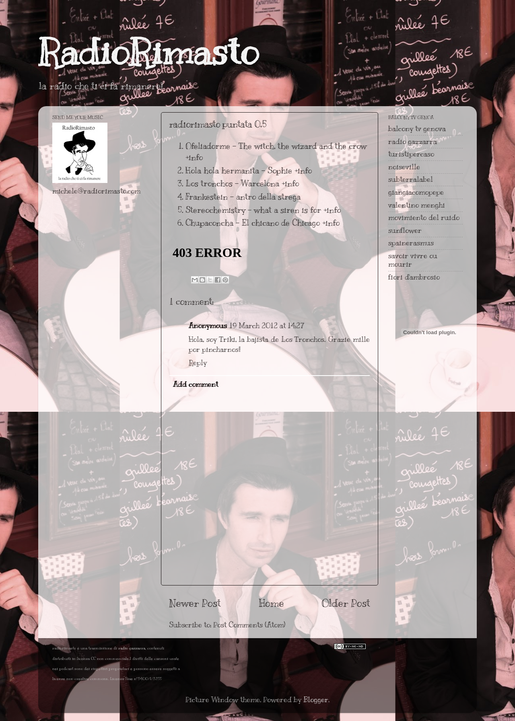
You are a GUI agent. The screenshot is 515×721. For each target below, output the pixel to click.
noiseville (404, 166)
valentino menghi (416, 205)
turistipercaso (411, 154)
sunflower (405, 230)
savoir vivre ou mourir (412, 260)
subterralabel (410, 179)
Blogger (315, 699)
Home (271, 603)
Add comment (195, 384)
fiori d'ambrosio (414, 277)
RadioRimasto (148, 51)
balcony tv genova (417, 128)
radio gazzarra (412, 141)
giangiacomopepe (416, 192)
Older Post (346, 603)
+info (194, 157)
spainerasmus (411, 242)
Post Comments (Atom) (249, 624)
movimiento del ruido (423, 217)
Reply (198, 362)
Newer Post (195, 603)
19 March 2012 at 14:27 (267, 325)
